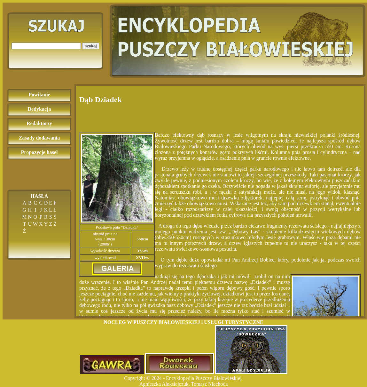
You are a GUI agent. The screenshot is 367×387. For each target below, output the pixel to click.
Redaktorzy (39, 123)
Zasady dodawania (39, 138)
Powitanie (39, 94)
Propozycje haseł (39, 152)
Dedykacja (39, 109)
